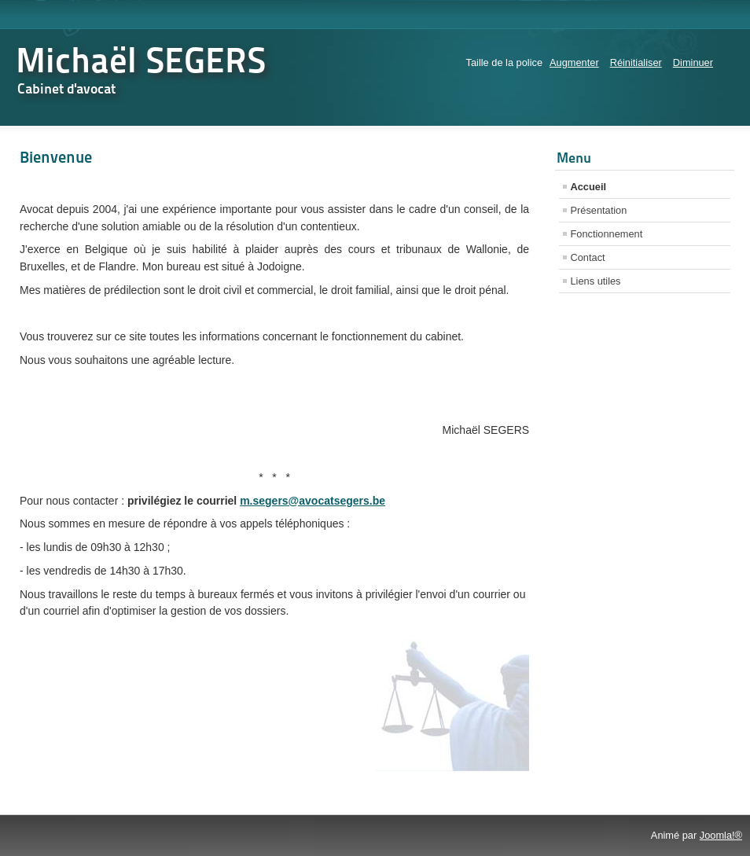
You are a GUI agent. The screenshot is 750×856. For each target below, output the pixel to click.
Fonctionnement (607, 234)
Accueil (589, 187)
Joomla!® (721, 835)
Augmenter (574, 62)
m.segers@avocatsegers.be (312, 500)
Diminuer (693, 62)
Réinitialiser (636, 62)
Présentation (599, 210)
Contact (588, 257)
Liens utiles (596, 281)
